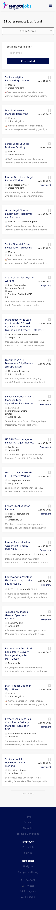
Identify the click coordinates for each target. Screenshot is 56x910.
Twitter (30, 885)
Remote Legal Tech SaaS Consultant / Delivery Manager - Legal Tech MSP (18, 724)
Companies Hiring (28, 872)
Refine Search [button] (28, 31)
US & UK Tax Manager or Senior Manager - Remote (19, 441)
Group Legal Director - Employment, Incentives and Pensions (18, 214)
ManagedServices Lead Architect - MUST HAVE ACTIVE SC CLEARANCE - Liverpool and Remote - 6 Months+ (24, 325)
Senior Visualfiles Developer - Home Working (15, 762)
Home (28, 816)
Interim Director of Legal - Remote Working (19, 178)
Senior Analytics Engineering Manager (17, 79)
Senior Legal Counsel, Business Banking (17, 145)
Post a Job (28, 847)
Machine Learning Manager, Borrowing (16, 112)
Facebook (30, 880)
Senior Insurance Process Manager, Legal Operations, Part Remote (19, 400)
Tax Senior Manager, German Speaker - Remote (16, 615)
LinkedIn (30, 897)
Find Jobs (28, 866)
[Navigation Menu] (50, 5)
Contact (28, 822)
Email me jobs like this (19, 46)
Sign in (28, 852)
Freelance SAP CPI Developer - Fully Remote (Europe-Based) (19, 363)
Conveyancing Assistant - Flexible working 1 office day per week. (19, 580)
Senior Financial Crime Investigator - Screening (18, 246)
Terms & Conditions (28, 833)
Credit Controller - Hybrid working (19, 279)
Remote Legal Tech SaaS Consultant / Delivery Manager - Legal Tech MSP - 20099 (18, 653)
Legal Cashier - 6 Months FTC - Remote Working (19, 474)
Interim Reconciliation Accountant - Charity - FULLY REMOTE (17, 546)
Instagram (30, 891)
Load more (28, 793)
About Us (28, 828)
